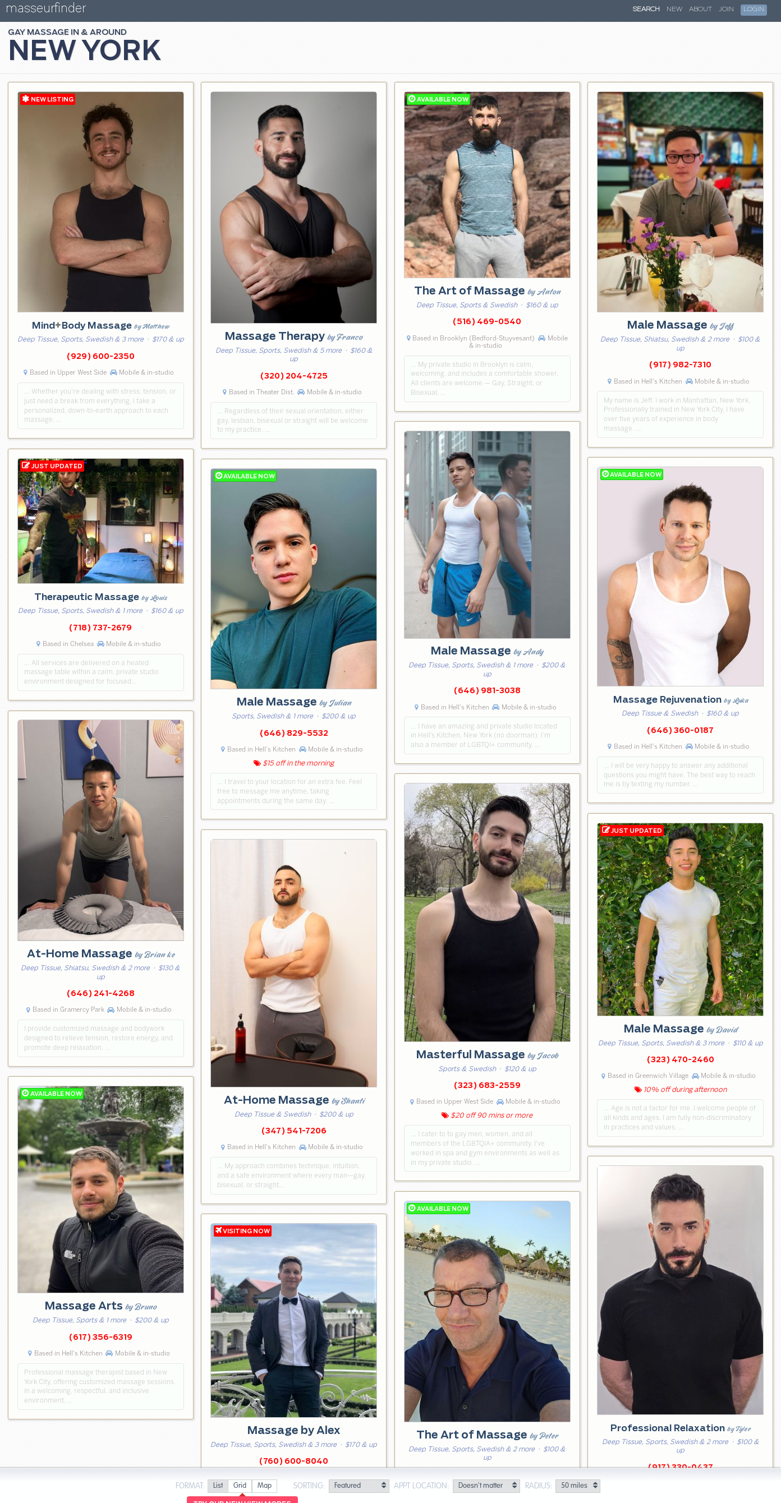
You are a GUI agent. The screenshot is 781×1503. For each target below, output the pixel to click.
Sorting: (309, 1486)
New (674, 9)
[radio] (218, 1486)
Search (646, 9)
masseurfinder (46, 10)
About (700, 9)
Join (726, 9)
